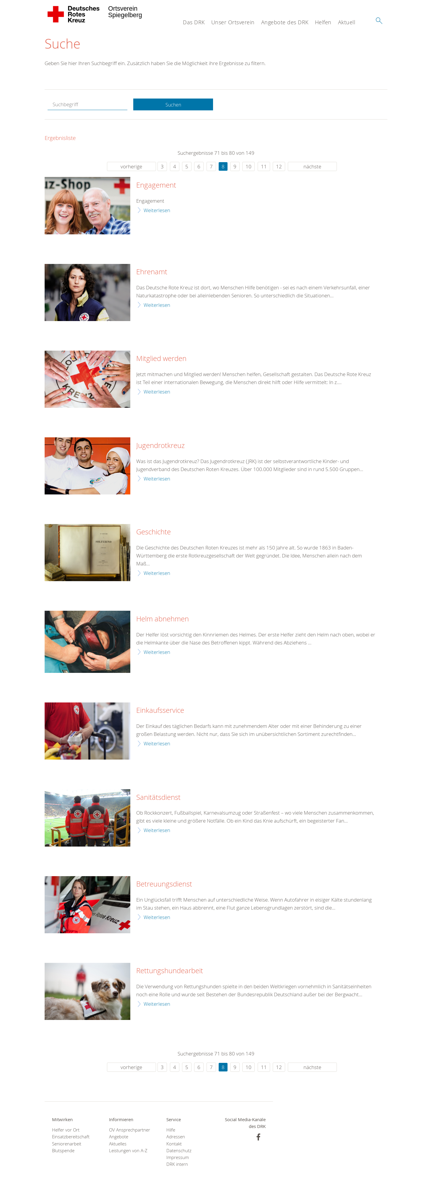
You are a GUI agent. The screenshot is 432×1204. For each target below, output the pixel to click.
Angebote (118, 1137)
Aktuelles (117, 1144)
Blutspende (63, 1151)
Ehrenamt (151, 272)
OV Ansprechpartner (129, 1131)
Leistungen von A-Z (128, 1151)
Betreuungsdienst (164, 885)
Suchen (173, 105)
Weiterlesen (157, 210)
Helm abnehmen (162, 619)
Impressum (177, 1158)
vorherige (131, 167)
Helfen (323, 22)
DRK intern (177, 1165)
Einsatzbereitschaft (71, 1137)
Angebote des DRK (284, 22)
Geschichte (153, 532)
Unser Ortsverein (233, 22)
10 (248, 167)
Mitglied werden (161, 359)
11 (264, 167)
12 (279, 167)
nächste (312, 167)
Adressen (175, 1137)
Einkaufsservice (160, 711)
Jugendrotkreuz (160, 446)
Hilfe (170, 1131)
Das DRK (194, 22)
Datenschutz (178, 1151)
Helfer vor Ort (65, 1131)
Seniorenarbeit (66, 1144)
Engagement (156, 186)
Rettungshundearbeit (169, 971)
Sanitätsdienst (158, 798)
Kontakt (174, 1144)
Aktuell (346, 22)
